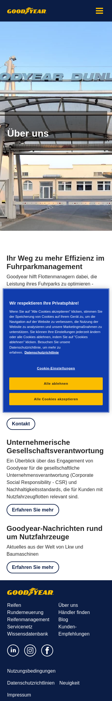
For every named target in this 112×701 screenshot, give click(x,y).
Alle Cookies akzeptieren (56, 399)
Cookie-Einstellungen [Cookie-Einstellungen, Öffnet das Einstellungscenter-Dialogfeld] (56, 368)
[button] (99, 10)
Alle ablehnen (56, 383)
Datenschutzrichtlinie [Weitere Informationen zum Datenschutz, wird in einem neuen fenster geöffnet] (41, 352)
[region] (56, 350)
